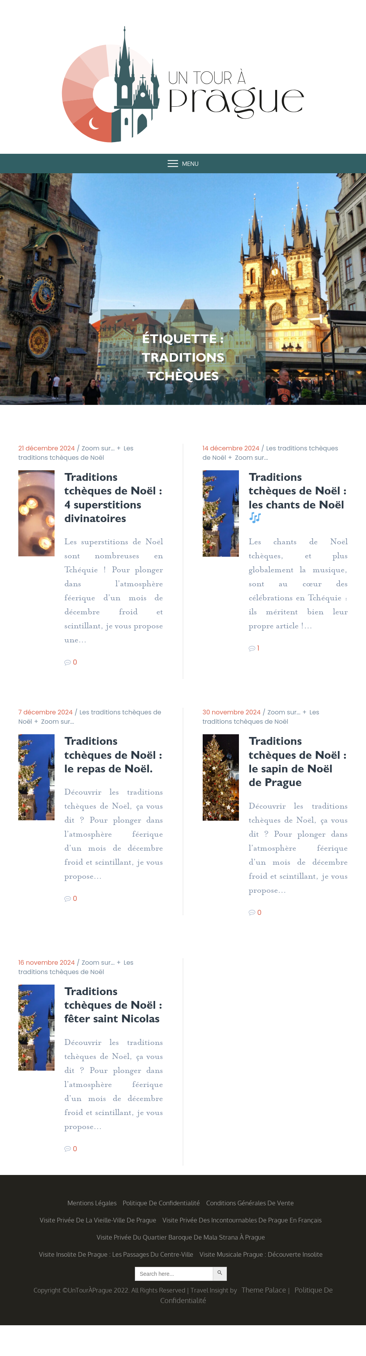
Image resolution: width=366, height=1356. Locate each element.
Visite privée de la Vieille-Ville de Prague (98, 1251)
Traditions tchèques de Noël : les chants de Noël (293, 498)
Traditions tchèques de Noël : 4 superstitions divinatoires (99, 505)
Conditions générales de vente (250, 1234)
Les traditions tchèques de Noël (76, 453)
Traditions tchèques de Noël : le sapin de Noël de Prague (296, 777)
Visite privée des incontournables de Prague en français (242, 1251)
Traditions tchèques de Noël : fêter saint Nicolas (110, 1029)
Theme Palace (264, 1320)
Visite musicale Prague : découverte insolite (261, 1285)
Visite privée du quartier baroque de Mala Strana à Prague (181, 1268)
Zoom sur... (98, 448)
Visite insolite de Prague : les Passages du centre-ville (116, 1285)
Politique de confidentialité (161, 1234)
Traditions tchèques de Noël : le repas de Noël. (113, 770)
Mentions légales (92, 1234)
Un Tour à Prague (183, 86)
